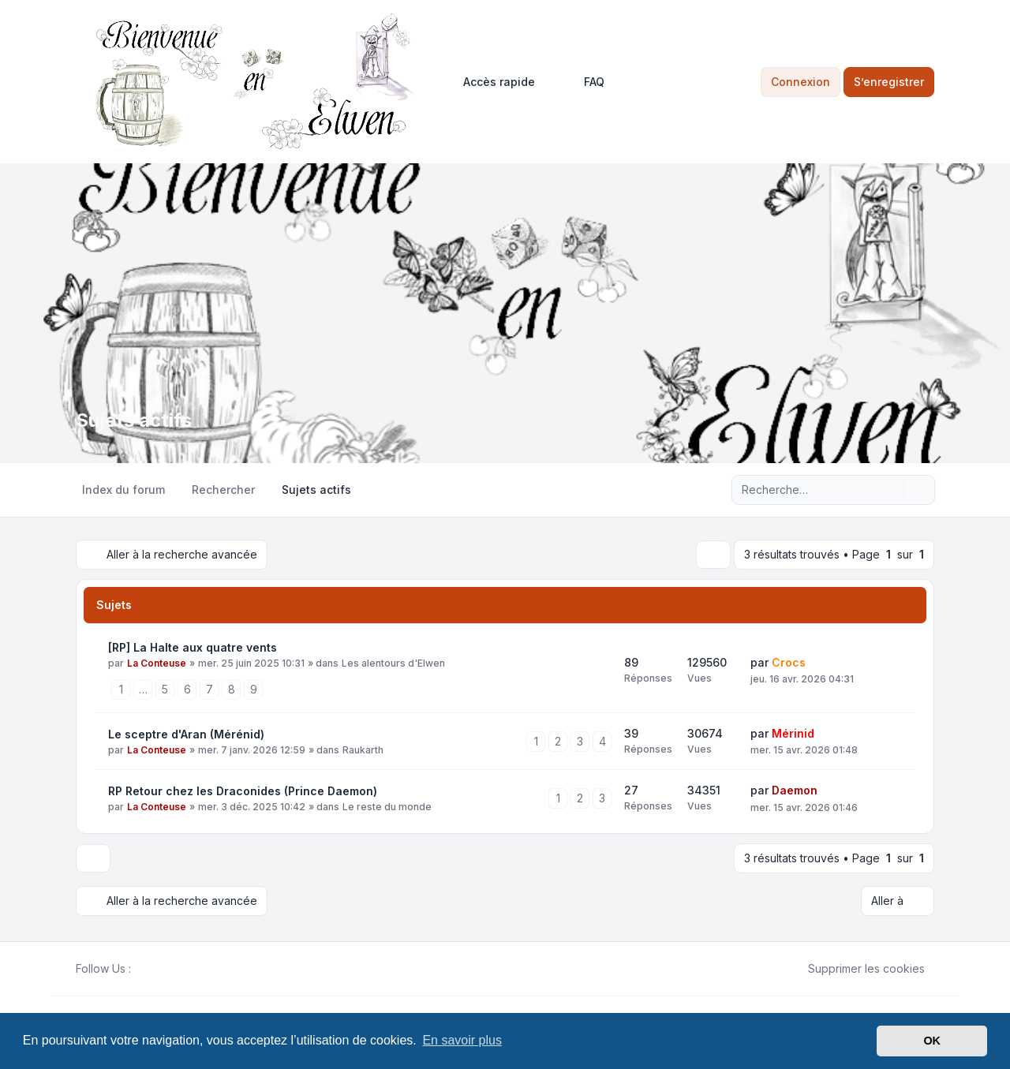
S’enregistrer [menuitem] (889, 81)
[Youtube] (166, 969)
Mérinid (793, 733)
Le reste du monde (387, 807)
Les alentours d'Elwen (393, 663)
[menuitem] (492, 82)
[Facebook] (140, 969)
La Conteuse (156, 663)
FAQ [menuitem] (583, 82)
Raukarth (362, 750)
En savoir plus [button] (462, 1040)
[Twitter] (153, 969)
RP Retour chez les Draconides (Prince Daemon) (242, 791)
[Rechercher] (890, 490)
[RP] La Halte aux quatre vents (192, 647)
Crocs (789, 662)
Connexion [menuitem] (800, 81)
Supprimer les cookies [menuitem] (856, 969)
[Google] (178, 969)
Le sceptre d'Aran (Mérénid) (186, 734)
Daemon (794, 790)
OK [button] (932, 1040)
